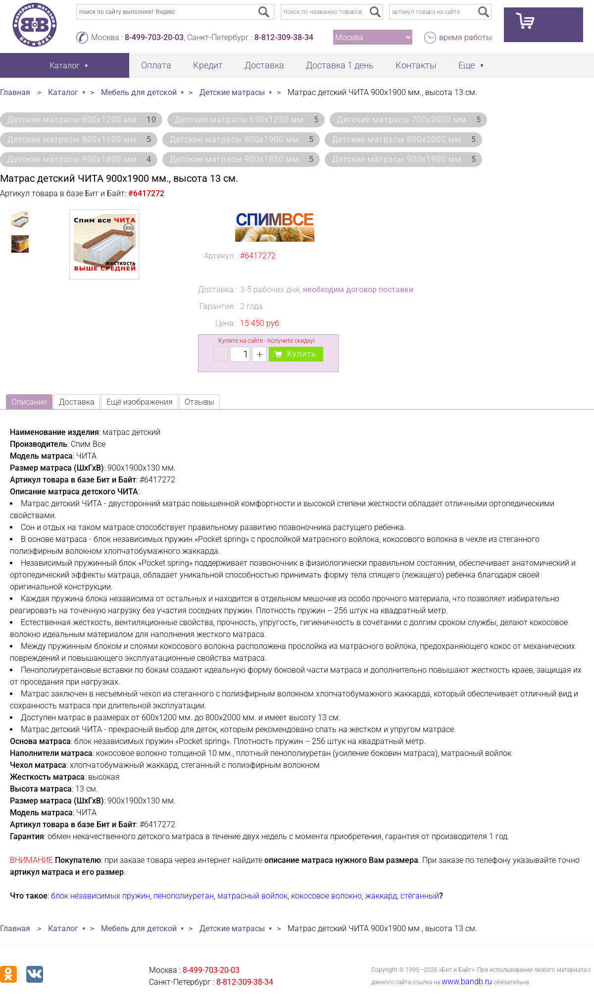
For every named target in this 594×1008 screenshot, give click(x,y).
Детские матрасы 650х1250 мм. (247, 119)
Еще (466, 65)
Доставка (264, 65)
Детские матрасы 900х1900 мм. (404, 159)
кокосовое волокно (326, 896)
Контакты (416, 65)
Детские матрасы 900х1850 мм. (242, 159)
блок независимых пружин (100, 896)
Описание (29, 402)
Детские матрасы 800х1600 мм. (79, 139)
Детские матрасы (232, 92)
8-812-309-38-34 (283, 37)
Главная (15, 92)
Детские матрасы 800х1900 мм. (242, 139)
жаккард (381, 896)
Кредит (208, 65)
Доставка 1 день (340, 65)
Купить (301, 354)
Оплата (156, 65)
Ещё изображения (139, 402)
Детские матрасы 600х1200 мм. (81, 119)
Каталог (63, 92)
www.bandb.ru (467, 981)
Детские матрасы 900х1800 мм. (79, 159)
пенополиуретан (183, 896)
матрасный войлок (252, 896)
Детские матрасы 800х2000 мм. (404, 139)
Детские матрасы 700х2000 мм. (409, 119)
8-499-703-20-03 (154, 37)
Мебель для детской (139, 92)
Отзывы (199, 402)
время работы (465, 37)
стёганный (419, 896)
